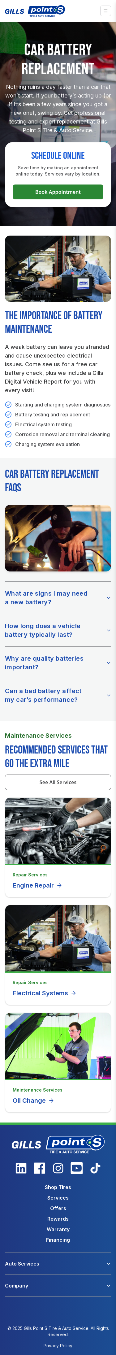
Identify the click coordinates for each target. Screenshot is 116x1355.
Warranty (58, 1229)
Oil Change (33, 1100)
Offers (58, 1208)
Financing (58, 1240)
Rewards (58, 1219)
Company (16, 1285)
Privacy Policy (58, 1345)
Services (58, 1198)
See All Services (58, 782)
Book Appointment (58, 192)
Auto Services (22, 1263)
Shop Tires (58, 1187)
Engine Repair (37, 885)
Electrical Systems (45, 993)
